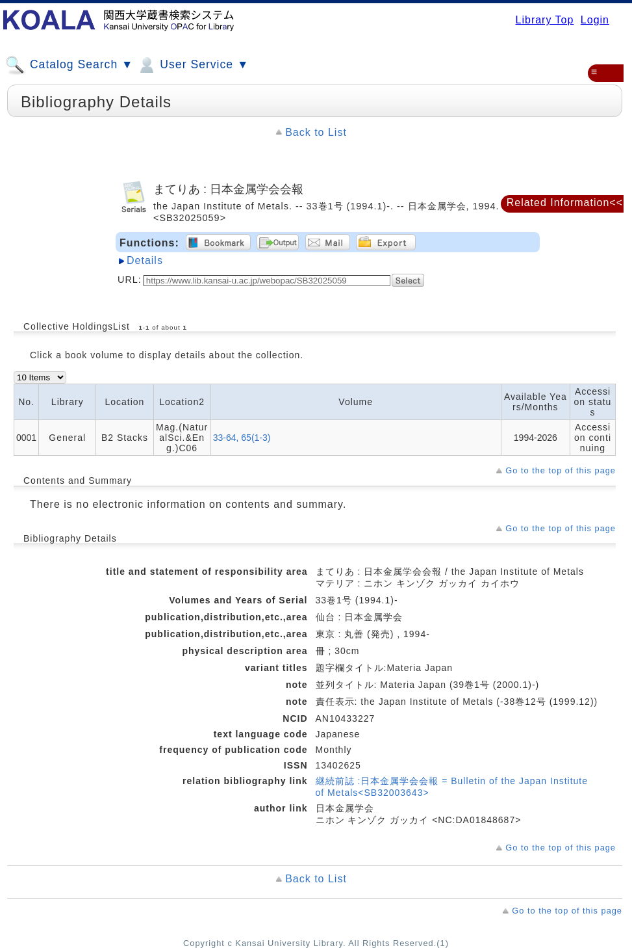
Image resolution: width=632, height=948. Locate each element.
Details (145, 260)
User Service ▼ (192, 65)
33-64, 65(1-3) (242, 437)
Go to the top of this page (560, 470)
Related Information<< (565, 202)
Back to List (316, 132)
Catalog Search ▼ (69, 65)
